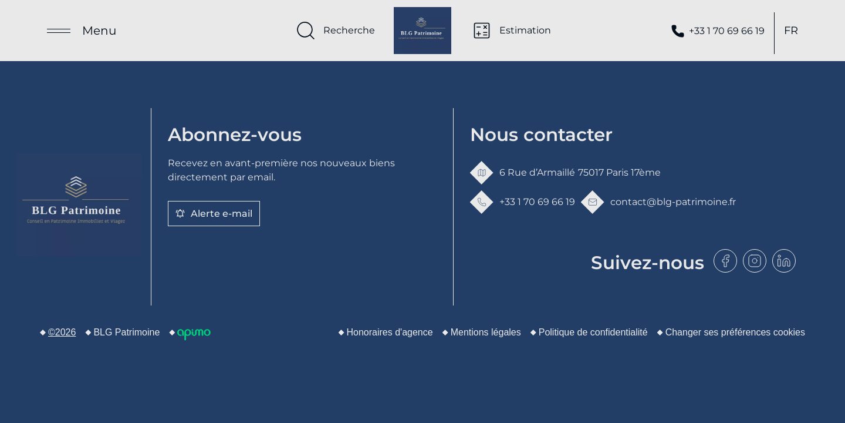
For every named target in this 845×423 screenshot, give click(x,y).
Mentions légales (486, 332)
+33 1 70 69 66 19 (718, 33)
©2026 (62, 332)
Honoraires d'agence (390, 332)
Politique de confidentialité (593, 332)
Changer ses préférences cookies (735, 332)
